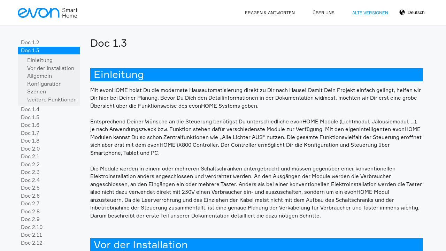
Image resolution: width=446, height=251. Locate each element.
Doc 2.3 (30, 172)
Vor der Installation (50, 68)
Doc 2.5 (30, 187)
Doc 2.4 (30, 180)
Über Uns (323, 12)
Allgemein (39, 76)
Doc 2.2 (30, 164)
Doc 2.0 (30, 148)
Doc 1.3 (30, 50)
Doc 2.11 (31, 234)
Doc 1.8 (30, 140)
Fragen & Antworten (270, 12)
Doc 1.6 (30, 125)
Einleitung (40, 60)
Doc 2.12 (32, 242)
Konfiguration (44, 84)
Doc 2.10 (32, 227)
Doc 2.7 (30, 203)
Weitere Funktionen (52, 99)
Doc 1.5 (30, 117)
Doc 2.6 (30, 195)
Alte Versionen (370, 12)
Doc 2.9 (30, 219)
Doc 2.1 (30, 156)
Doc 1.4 (30, 109)
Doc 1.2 (30, 42)
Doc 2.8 (30, 211)
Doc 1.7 (30, 133)
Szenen (36, 91)
